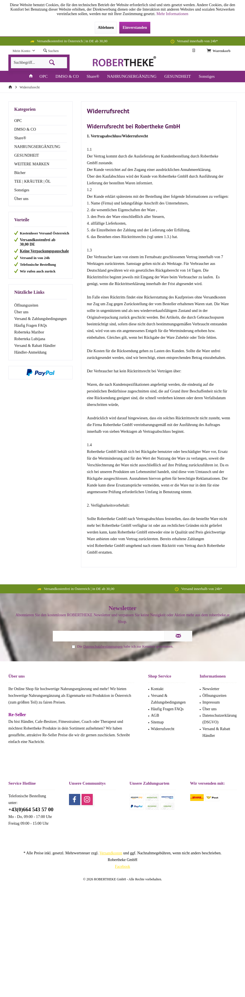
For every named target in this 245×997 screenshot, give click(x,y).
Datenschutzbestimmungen (103, 646)
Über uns (21, 199)
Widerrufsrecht (162, 729)
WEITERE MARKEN (31, 164)
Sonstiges (21, 190)
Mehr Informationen (172, 14)
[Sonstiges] (207, 76)
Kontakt (157, 689)
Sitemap (157, 722)
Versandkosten (110, 853)
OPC (18, 121)
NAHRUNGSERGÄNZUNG (37, 147)
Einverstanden (135, 27)
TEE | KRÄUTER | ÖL (32, 181)
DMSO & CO (25, 129)
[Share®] (93, 76)
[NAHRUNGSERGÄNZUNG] (131, 76)
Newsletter (210, 689)
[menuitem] (220, 51)
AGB (155, 715)
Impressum (211, 702)
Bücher (19, 173)
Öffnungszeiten (26, 305)
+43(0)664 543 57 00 (30, 809)
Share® (20, 138)
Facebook (122, 866)
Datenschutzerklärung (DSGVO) (219, 718)
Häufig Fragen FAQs (30, 325)
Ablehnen (106, 27)
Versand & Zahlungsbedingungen (40, 319)
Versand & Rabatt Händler (35, 346)
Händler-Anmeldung (30, 352)
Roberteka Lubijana (29, 339)
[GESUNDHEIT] (177, 76)
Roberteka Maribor (29, 332)
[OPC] (43, 76)
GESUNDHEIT (26, 155)
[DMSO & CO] (67, 76)
